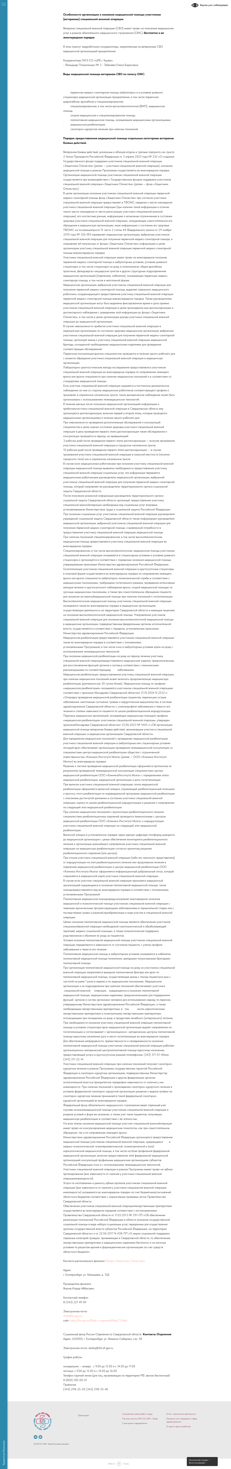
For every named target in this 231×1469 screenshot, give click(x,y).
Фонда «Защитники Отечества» (125, 1261)
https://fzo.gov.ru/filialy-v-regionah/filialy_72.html (98, 1320)
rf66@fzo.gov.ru (72, 1316)
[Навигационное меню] (4, 4)
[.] (35, 1437)
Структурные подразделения (134, 1423)
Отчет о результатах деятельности (181, 1414)
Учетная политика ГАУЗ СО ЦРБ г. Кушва (140, 1418)
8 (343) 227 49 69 (74, 1302)
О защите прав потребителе (178, 1426)
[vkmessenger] (40, 1437)
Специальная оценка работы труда (137, 1414)
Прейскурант (83, 1415)
